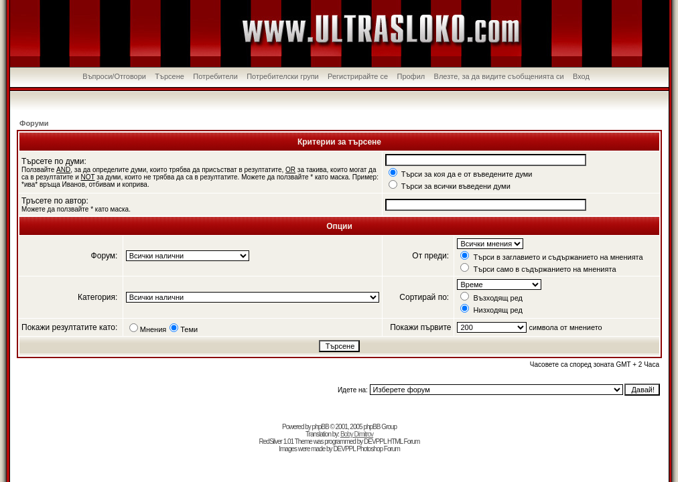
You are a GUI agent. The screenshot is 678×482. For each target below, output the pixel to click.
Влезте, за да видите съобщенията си (499, 76)
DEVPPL (375, 441)
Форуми (34, 123)
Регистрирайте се (358, 76)
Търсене (169, 76)
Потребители (215, 76)
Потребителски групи (283, 76)
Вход (581, 76)
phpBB (320, 426)
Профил (411, 76)
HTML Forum (403, 441)
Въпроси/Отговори (114, 76)
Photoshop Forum (378, 449)
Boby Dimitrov (356, 434)
